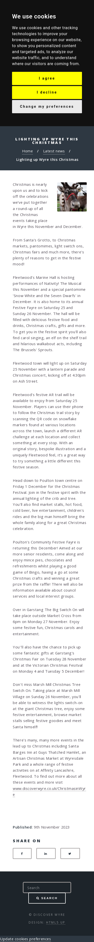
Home (27, 150)
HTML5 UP (55, 922)
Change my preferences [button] (47, 106)
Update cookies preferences (25, 938)
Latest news (54, 150)
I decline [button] (47, 92)
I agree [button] (47, 78)
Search (49, 898)
